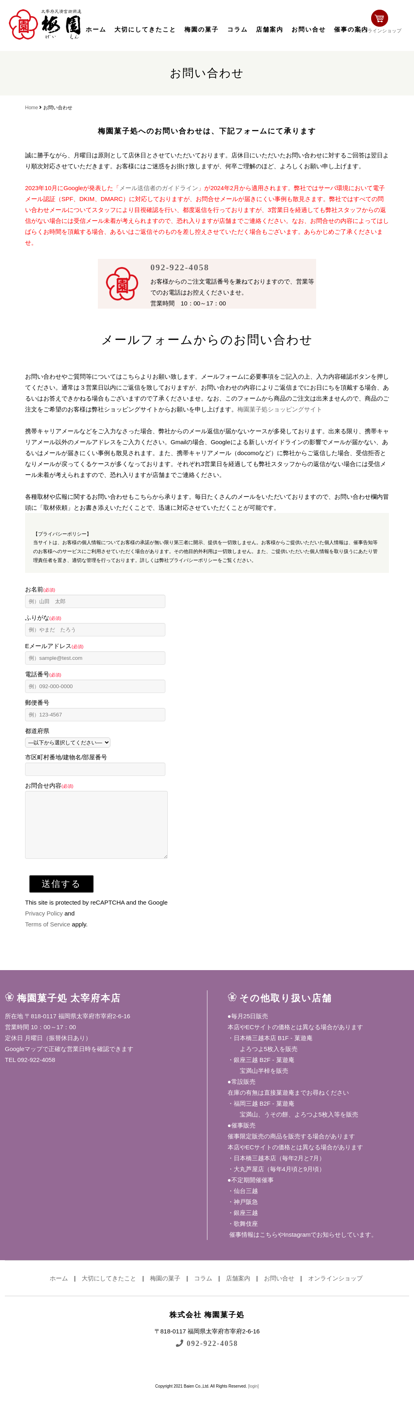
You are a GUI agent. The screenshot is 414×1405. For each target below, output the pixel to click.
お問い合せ (308, 29)
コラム (237, 29)
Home (31, 107)
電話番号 (43, 674)
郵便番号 (37, 702)
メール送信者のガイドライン (158, 187)
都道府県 (37, 730)
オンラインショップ (383, 23)
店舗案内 (269, 29)
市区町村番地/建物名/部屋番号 (66, 757)
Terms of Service (47, 936)
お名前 (40, 589)
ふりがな (43, 617)
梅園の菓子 (201, 29)
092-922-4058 (181, 267)
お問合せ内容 (49, 785)
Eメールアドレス (54, 645)
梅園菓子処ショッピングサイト (279, 409)
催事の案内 (351, 29)
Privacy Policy (44, 925)
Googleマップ (23, 1060)
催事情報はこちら (253, 1246)
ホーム (96, 29)
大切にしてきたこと (145, 29)
